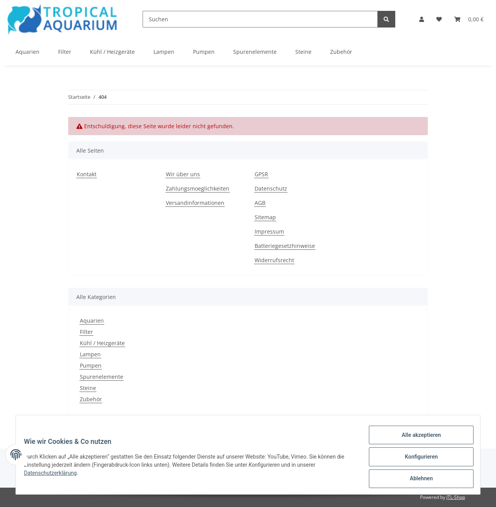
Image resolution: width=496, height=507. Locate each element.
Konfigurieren (416, 459)
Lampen (90, 354)
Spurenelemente (101, 376)
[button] (421, 19)
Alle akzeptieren (416, 439)
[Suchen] (260, 19)
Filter (86, 331)
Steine (88, 388)
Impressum (269, 231)
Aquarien (92, 320)
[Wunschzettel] (439, 19)
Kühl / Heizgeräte (102, 343)
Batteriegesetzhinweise (285, 245)
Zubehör (91, 399)
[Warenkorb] (469, 19)
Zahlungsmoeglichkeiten (197, 188)
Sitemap (265, 217)
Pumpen (91, 365)
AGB (260, 202)
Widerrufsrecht (274, 260)
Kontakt (86, 174)
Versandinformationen (195, 202)
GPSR (261, 174)
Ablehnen (416, 479)
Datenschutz (271, 188)
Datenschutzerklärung (54, 476)
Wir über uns (183, 174)
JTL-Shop (455, 497)
